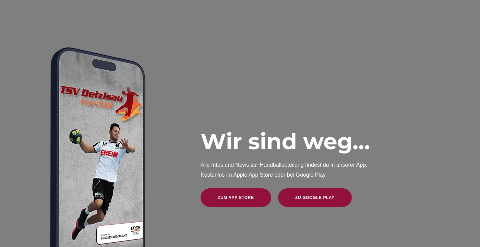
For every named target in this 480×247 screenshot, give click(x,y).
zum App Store (236, 197)
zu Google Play (315, 197)
